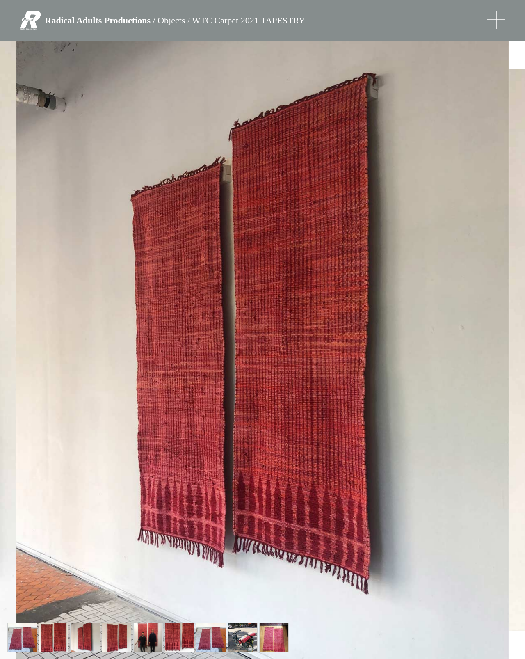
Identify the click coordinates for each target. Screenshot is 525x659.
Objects (171, 20)
